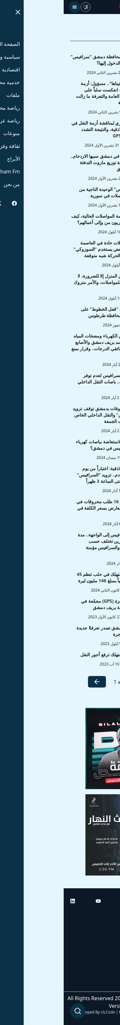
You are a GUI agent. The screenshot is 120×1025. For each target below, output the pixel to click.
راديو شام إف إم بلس (91, 967)
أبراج (109, 931)
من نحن (105, 985)
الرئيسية (105, 913)
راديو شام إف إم (97, 949)
